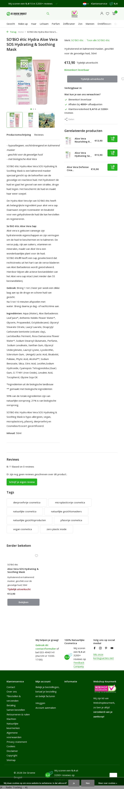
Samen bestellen (16, 709)
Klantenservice (99, 3)
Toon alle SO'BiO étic (98, 40)
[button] (31, 109)
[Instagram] (100, 648)
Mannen (90, 23)
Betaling (11, 705)
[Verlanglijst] (107, 14)
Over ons (12, 691)
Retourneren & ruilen (18, 714)
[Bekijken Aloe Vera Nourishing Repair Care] (68, 141)
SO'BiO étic (77, 40)
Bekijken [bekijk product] (23, 602)
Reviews (39, 134)
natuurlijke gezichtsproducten (29, 520)
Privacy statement (17, 741)
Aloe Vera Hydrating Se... (83, 154)
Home (22, 31)
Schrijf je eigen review (22, 482)
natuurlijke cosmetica (24, 511)
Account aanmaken (45, 707)
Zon (80, 23)
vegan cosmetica (22, 529)
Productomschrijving (19, 134)
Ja (74, 783)
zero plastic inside (56, 529)
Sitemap (11, 760)
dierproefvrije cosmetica (26, 502)
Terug (11, 31)
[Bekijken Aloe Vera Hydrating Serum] (68, 155)
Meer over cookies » (107, 783)
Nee (88, 783)
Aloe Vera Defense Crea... (78, 168)
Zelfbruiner (69, 23)
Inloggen (40, 703)
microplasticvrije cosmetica (70, 502)
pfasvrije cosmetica (71, 520)
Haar (33, 23)
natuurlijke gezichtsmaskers (66, 511)
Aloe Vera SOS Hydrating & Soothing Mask (23, 570)
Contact (11, 687)
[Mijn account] (101, 14)
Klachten (11, 718)
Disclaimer (12, 750)
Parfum (56, 23)
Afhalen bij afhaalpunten (83, 104)
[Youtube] (112, 648)
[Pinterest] (106, 648)
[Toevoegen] (112, 138)
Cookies (11, 746)
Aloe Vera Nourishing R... (83, 140)
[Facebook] (94, 648)
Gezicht (11, 23)
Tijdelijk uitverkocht (92, 79)
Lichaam (44, 23)
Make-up (23, 23)
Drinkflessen (104, 23)
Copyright (12, 755)
